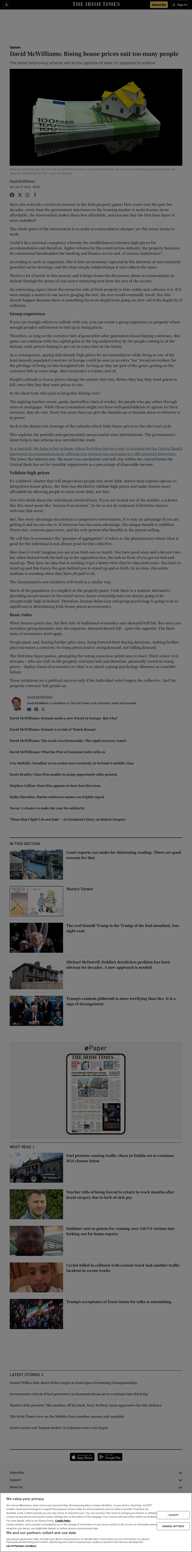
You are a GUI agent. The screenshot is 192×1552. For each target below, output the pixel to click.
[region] (96, 1522)
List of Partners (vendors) (21, 1546)
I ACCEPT (173, 1515)
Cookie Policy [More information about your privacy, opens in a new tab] (63, 1520)
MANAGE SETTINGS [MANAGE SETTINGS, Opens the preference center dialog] (173, 1526)
